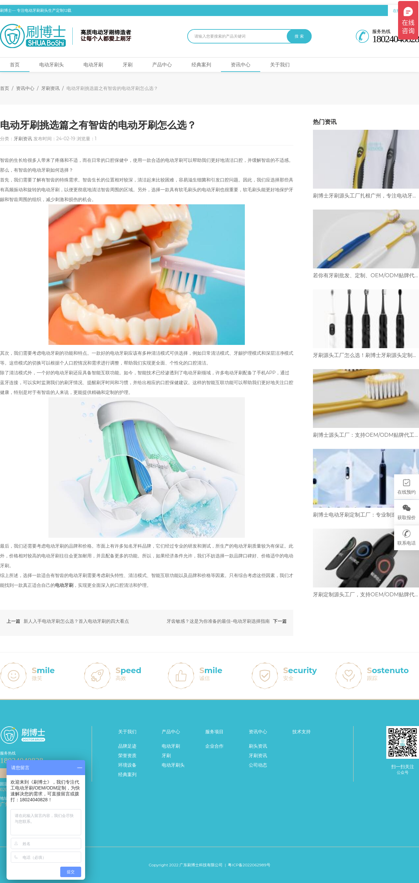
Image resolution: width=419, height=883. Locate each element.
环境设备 (127, 765)
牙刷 (128, 64)
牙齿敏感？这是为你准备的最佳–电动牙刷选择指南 (218, 621)
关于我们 (280, 64)
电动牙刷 (93, 64)
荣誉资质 (127, 755)
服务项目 (214, 731)
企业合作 (214, 746)
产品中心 (162, 64)
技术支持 (301, 731)
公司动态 (258, 765)
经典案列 (201, 64)
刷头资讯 (258, 746)
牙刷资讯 (50, 88)
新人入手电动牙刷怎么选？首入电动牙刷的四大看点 (76, 621)
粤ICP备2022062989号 (249, 864)
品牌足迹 (127, 746)
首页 (15, 64)
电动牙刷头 (51, 64)
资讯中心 (240, 64)
